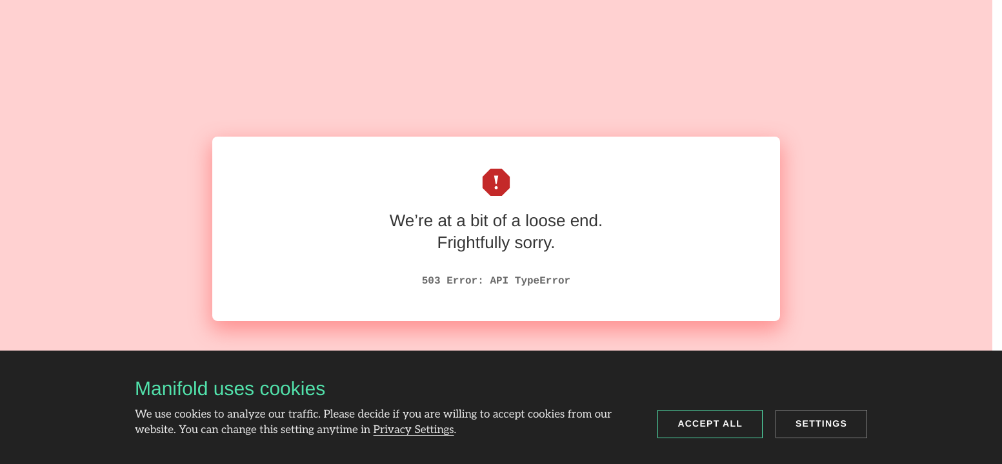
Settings (821, 423)
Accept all (710, 423)
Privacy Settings (414, 430)
